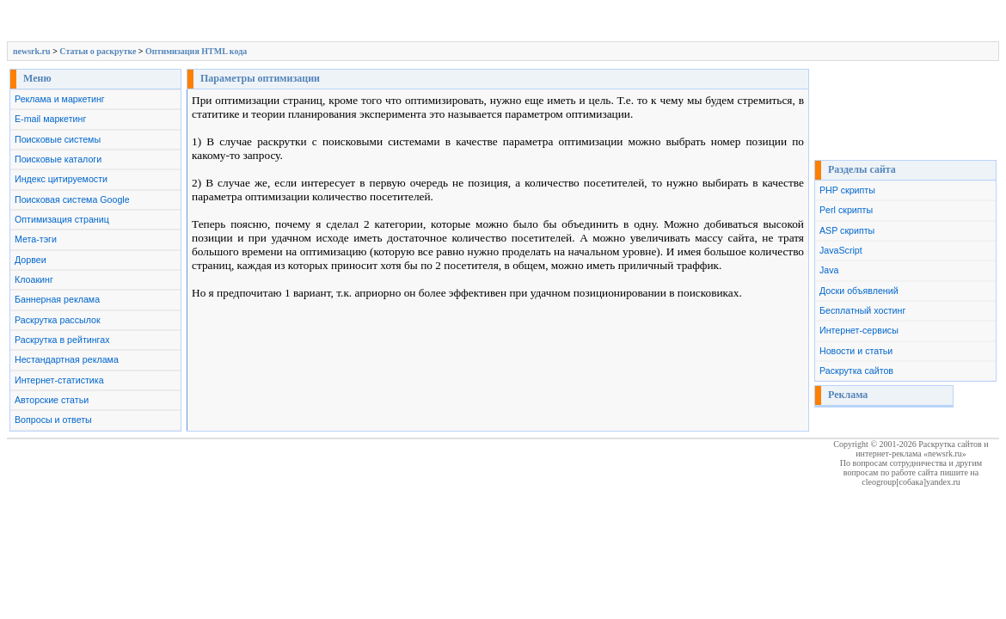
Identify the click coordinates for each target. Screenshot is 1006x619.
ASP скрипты (846, 230)
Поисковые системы (58, 139)
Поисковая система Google (72, 199)
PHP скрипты (847, 190)
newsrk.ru (32, 51)
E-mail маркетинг (50, 118)
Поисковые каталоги (58, 159)
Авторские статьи (52, 400)
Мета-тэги (36, 239)
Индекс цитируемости (61, 179)
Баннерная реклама (57, 299)
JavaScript (840, 250)
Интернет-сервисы (859, 330)
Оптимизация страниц (62, 219)
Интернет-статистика (59, 380)
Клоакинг (34, 279)
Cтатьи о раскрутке (97, 51)
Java (829, 270)
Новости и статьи (856, 351)
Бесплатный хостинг (862, 310)
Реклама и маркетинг (60, 99)
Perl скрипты (846, 210)
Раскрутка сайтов (856, 370)
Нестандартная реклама (67, 359)
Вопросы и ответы (53, 419)
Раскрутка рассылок (58, 320)
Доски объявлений (859, 290)
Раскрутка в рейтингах (62, 339)
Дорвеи (30, 259)
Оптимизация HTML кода (196, 51)
